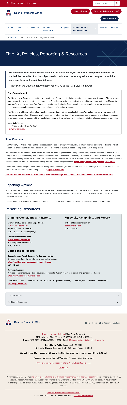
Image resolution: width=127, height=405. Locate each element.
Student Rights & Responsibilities (80, 29)
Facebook (92, 323)
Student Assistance (48, 29)
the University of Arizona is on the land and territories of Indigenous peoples (63, 377)
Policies (114, 27)
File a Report (108, 18)
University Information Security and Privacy (63, 393)
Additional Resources (17, 302)
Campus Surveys (15, 295)
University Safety (43, 363)
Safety (103, 27)
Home (10, 27)
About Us (19, 29)
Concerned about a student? (106, 11)
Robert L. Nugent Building (53, 334)
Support (64, 27)
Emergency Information (62, 363)
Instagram (106, 323)
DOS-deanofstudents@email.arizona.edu (86, 340)
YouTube (116, 323)
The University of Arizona (83, 396)
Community (33, 27)
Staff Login (63, 368)
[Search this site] (104, 3)
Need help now (80, 11)
